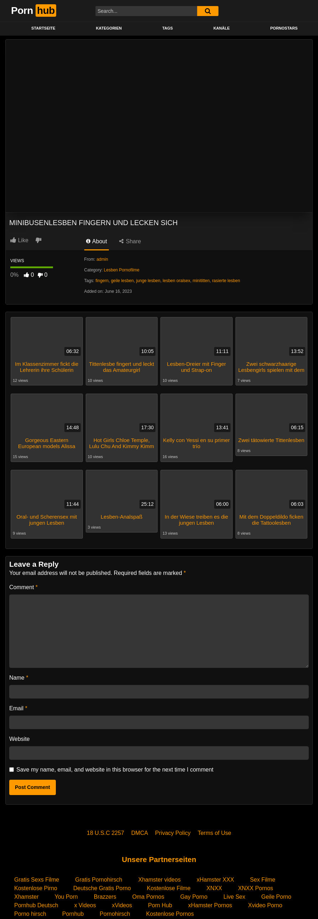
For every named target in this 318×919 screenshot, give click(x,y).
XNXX (214, 888)
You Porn (66, 897)
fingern (102, 280)
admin (102, 259)
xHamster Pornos (210, 905)
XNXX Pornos (255, 888)
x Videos (85, 905)
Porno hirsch (30, 914)
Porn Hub (160, 905)
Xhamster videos (159, 880)
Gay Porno (193, 897)
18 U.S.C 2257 (105, 833)
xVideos (122, 905)
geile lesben (122, 280)
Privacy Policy (173, 833)
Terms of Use (214, 833)
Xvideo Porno (265, 905)
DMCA (139, 833)
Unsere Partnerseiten (159, 859)
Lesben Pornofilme (121, 270)
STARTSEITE (43, 28)
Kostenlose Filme (169, 888)
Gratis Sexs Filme (36, 880)
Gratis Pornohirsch (98, 880)
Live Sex (234, 897)
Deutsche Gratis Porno (102, 888)
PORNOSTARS (284, 28)
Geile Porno (276, 897)
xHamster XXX (215, 880)
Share (130, 241)
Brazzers (105, 897)
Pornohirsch (115, 914)
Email (18, 708)
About (96, 241)
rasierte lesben (226, 280)
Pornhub (73, 914)
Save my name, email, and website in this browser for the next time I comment (114, 770)
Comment (23, 587)
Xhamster (26, 897)
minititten (201, 280)
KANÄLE (221, 28)
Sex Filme (262, 880)
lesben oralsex (176, 280)
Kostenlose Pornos (170, 914)
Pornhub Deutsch (36, 905)
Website (19, 739)
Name (18, 678)
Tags (167, 28)
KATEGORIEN (109, 28)
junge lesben (148, 280)
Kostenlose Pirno (35, 888)
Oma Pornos (148, 897)
